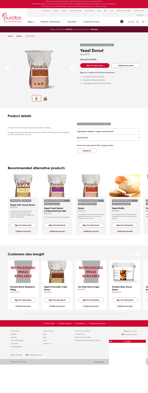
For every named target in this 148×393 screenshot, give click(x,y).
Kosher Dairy (26, 229)
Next (73, 68)
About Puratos (89, 10)
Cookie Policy (80, 362)
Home (10, 36)
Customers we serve (91, 22)
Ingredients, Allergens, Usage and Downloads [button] (95, 131)
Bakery (30, 22)
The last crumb (139, 10)
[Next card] (137, 196)
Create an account (125, 65)
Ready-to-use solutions (52, 232)
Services (64, 10)
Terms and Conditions (82, 359)
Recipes (55, 10)
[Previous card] (131, 196)
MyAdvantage (15, 229)
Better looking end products (87, 232)
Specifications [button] (82, 149)
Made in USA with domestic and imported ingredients (97, 45)
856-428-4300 (16, 383)
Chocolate (72, 22)
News (99, 10)
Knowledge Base (17, 375)
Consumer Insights (76, 10)
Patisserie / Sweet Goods (50, 22)
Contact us (140, 15)
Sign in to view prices (94, 65)
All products (46, 10)
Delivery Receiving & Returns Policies (88, 369)
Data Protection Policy (83, 365)
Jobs (111, 10)
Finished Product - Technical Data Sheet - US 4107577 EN (101, 140)
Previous (8, 68)
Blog (105, 10)
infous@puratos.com (34, 383)
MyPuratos (14, 372)
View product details (88, 59)
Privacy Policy (99, 390)
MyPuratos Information (124, 10)
